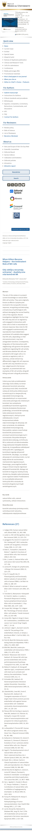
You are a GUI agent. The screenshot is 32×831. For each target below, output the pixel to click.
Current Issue (8, 49)
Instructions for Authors (12, 95)
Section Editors (9, 155)
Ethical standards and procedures (16, 98)
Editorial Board (9, 152)
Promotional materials (12, 74)
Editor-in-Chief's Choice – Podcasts (16, 82)
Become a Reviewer (11, 136)
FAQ (5, 114)
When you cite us (10, 79)
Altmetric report (10, 166)
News (6, 46)
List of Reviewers (10, 133)
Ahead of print (9, 57)
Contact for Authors (11, 117)
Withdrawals (8, 101)
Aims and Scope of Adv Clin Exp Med (16, 146)
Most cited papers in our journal (15, 76)
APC (5, 111)
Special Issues (9, 54)
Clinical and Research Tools (13, 63)
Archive (6, 51)
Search (16, 178)
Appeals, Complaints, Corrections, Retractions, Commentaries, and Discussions (16, 106)
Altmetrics (7, 163)
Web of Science (9, 130)
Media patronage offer (12, 71)
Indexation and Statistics (12, 158)
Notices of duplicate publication (15, 60)
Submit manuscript (11, 93)
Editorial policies (10, 160)
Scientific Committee (11, 149)
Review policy (9, 128)
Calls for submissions (11, 65)
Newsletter (16, 172)
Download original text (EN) (20, 229)
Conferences (8, 68)
